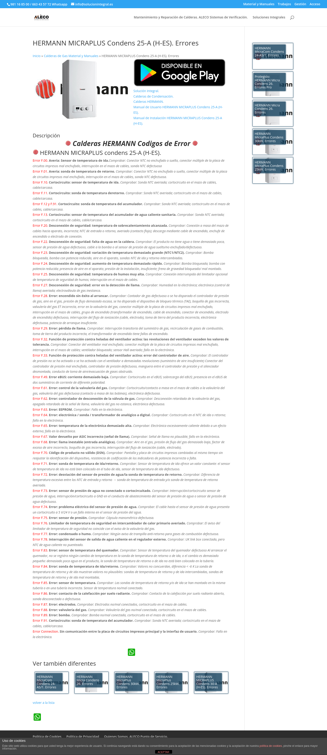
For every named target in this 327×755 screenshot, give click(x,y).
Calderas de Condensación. (154, 96)
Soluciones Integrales (269, 17)
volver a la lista (43, 702)
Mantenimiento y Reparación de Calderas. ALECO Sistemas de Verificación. (191, 17)
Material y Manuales (258, 4)
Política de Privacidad (82, 736)
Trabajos (284, 4)
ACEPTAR (163, 752)
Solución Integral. (146, 91)
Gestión (300, 4)
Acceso (315, 4)
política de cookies (271, 745)
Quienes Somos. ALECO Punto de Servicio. (136, 736)
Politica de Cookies (47, 736)
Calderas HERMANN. (149, 101)
